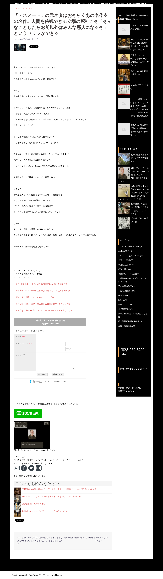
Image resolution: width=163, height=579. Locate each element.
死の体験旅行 (124, 309)
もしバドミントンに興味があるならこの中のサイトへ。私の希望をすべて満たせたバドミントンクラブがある (133, 193)
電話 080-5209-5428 (133, 351)
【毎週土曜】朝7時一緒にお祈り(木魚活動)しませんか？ (74, 19)
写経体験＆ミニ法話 (127, 273)
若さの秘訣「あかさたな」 (34, 504)
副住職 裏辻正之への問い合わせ (92, 23)
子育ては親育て (125, 291)
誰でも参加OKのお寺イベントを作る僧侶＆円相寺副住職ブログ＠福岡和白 (81, 5)
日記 (120, 300)
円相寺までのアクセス (66, 23)
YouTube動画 (123, 251)
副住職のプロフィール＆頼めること (127, 19)
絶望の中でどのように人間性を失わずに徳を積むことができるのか (51, 496)
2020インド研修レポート (129, 246)
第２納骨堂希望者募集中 (129, 321)
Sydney (48, 575)
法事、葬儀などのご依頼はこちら (132, 313)
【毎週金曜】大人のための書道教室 (35, 19)
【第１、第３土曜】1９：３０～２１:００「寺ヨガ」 (37, 297)
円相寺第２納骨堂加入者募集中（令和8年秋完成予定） (61, 15)
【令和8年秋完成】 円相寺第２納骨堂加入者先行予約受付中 (40, 284)
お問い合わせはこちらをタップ (133, 369)
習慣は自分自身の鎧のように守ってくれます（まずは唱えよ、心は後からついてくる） (60, 489)
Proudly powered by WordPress (25, 575)
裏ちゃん (35, 39)
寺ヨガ (121, 295)
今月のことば (105, 19)
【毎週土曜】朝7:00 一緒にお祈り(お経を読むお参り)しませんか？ (43, 291)
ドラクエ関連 (124, 260)
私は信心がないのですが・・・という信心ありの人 (44, 511)
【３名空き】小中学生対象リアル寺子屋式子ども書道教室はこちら (43, 310)
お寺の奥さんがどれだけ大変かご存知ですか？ (140, 158)
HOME (17, 15)
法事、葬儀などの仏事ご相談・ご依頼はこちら (104, 15)
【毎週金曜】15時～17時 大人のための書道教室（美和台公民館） (43, 304)
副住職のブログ (30, 15)
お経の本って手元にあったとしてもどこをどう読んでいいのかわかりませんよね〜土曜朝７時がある (39, 540)
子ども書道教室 (125, 286)
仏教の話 (122, 269)
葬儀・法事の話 (125, 326)
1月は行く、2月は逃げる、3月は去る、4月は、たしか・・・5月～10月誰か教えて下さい (133, 175)
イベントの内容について (129, 255)
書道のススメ (124, 304)
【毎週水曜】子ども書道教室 (136, 15)
